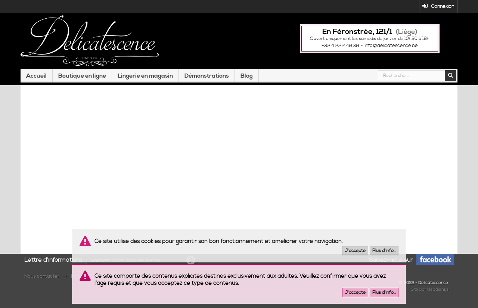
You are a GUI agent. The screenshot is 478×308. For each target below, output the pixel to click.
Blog (246, 76)
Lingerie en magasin (145, 76)
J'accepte (355, 250)
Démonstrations (206, 76)
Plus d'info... (384, 250)
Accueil (36, 76)
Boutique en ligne (82, 76)
